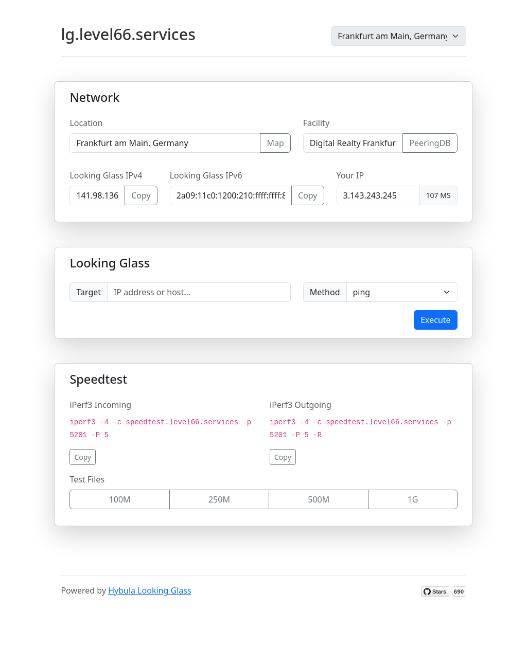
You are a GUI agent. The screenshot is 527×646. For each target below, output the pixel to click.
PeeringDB (429, 143)
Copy (140, 195)
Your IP (350, 175)
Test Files (86, 479)
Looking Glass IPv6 (206, 175)
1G (413, 499)
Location (85, 123)
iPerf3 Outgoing (300, 404)
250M (219, 499)
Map (275, 143)
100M (120, 499)
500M (318, 499)
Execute (435, 320)
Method (325, 292)
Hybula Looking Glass (149, 590)
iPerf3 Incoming (100, 404)
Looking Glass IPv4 (105, 175)
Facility (316, 123)
